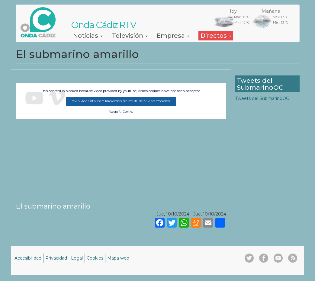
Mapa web (118, 258)
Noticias (88, 35)
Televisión (130, 35)
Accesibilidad (27, 258)
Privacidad (56, 258)
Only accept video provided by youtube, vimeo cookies (121, 101)
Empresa (173, 35)
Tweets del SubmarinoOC (262, 98)
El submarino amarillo (53, 206)
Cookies (95, 258)
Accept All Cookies (121, 111)
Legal (77, 258)
